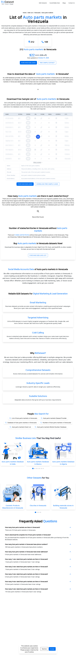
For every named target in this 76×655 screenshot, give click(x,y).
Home (24, 12)
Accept (52, 649)
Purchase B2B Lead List (38, 255)
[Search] (38, 211)
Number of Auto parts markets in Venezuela (57, 423)
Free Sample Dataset (47, 63)
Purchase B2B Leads (28, 63)
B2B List (30, 12)
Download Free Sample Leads (47, 184)
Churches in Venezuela (38, 506)
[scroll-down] (38, 90)
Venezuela (37, 12)
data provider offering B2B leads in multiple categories (42, 357)
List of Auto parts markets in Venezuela (24, 418)
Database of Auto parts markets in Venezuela (22, 423)
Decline (44, 649)
